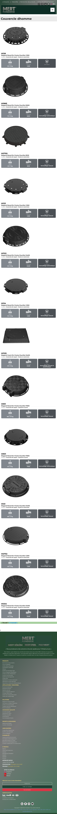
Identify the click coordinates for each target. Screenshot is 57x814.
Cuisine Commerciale (7, 675)
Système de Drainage (7, 731)
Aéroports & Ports (6, 688)
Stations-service (6, 690)
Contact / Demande (7, 724)
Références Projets (7, 723)
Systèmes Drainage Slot (8, 676)
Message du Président (7, 753)
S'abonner (27, 783)
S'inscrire (6, 2)
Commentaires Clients (7, 718)
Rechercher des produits (27, 2)
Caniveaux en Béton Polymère (9, 703)
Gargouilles (5, 678)
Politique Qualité (6, 714)
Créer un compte (27, 786)
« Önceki (4, 623)
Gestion (4, 755)
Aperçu (4, 748)
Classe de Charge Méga (8, 696)
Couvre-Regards (6, 664)
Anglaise (8, 771)
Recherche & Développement (9, 741)
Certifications (5, 716)
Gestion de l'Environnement (9, 737)
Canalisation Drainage (7, 667)
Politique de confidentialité (9, 799)
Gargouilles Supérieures (8, 730)
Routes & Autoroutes (7, 687)
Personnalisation (6, 707)
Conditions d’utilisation (8, 797)
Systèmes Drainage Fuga (8, 670)
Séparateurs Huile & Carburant (9, 680)
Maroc (7, 775)
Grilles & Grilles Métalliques (9, 673)
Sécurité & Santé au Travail (8, 740)
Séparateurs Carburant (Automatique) (11, 683)
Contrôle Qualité (6, 711)
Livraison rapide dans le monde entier (11, 743)
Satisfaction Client (6, 713)
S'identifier (15, 2)
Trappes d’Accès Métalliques (9, 706)
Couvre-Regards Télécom (8, 691)
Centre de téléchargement (45, 2)
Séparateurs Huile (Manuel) (9, 681)
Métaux (4, 669)
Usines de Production (7, 750)
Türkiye (7, 774)
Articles (4, 758)
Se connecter (27, 789)
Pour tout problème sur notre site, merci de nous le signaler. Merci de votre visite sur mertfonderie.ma (27, 810)
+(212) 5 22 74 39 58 (8, 762)
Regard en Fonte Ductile (8, 701)
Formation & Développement (9, 738)
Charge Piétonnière (7, 693)
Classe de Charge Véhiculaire (9, 694)
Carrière (4, 756)
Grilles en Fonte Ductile (8, 704)
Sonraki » (14, 623)
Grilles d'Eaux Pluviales (8, 666)
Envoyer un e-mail (16, 764)
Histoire (4, 752)
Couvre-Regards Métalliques (9, 672)
